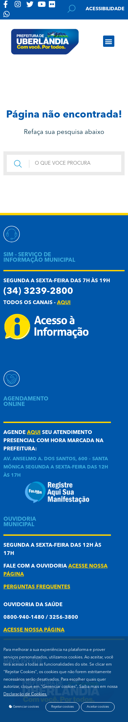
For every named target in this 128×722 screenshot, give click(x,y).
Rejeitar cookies (62, 706)
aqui (64, 302)
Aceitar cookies (98, 706)
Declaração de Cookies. (25, 694)
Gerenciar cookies (24, 706)
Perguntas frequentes (36, 587)
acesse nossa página (34, 630)
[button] (108, 41)
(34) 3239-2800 (38, 291)
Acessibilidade (105, 8)
